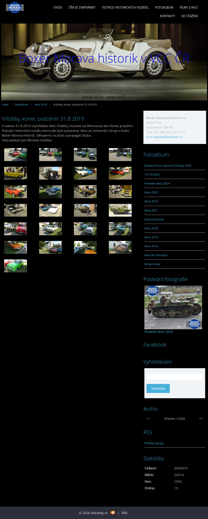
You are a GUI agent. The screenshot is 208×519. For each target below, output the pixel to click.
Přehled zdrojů (154, 443)
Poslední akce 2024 (157, 183)
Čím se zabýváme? (82, 7)
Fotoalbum (164, 7)
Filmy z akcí (189, 7)
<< (148, 418)
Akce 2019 (40, 104)
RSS (124, 513)
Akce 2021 (151, 210)
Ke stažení (190, 16)
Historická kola (154, 219)
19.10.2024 (152, 174)
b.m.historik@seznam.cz (164, 137)
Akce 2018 (151, 246)
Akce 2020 (151, 228)
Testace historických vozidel (125, 7)
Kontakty (167, 16)
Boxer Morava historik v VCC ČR (104, 58)
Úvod (57, 7)
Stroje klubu (152, 264)
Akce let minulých (156, 255)
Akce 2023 (151, 192)
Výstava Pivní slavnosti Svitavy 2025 (168, 165)
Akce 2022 (151, 201)
